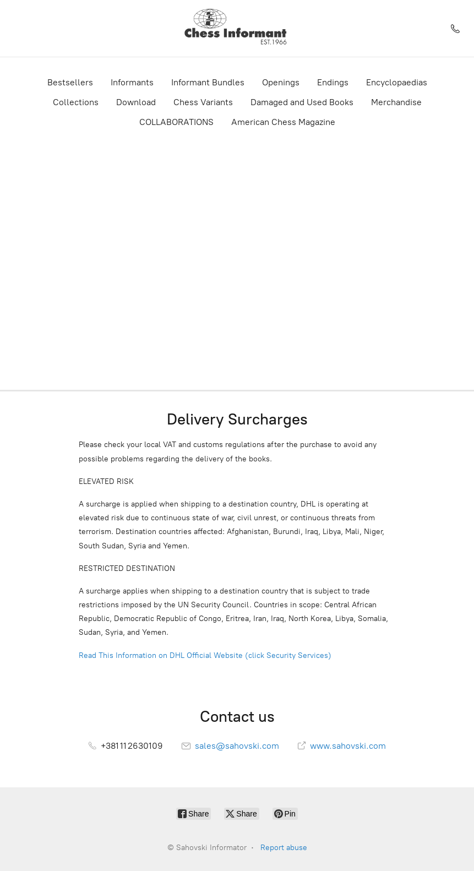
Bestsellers (70, 82)
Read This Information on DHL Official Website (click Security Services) (205, 655)
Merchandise (396, 102)
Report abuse (283, 847)
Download (136, 102)
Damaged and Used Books (301, 102)
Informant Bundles (207, 82)
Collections (76, 102)
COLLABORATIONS (176, 122)
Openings (280, 82)
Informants (132, 82)
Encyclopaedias (396, 82)
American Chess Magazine (283, 122)
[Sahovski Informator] (237, 28)
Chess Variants (203, 102)
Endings (332, 82)
